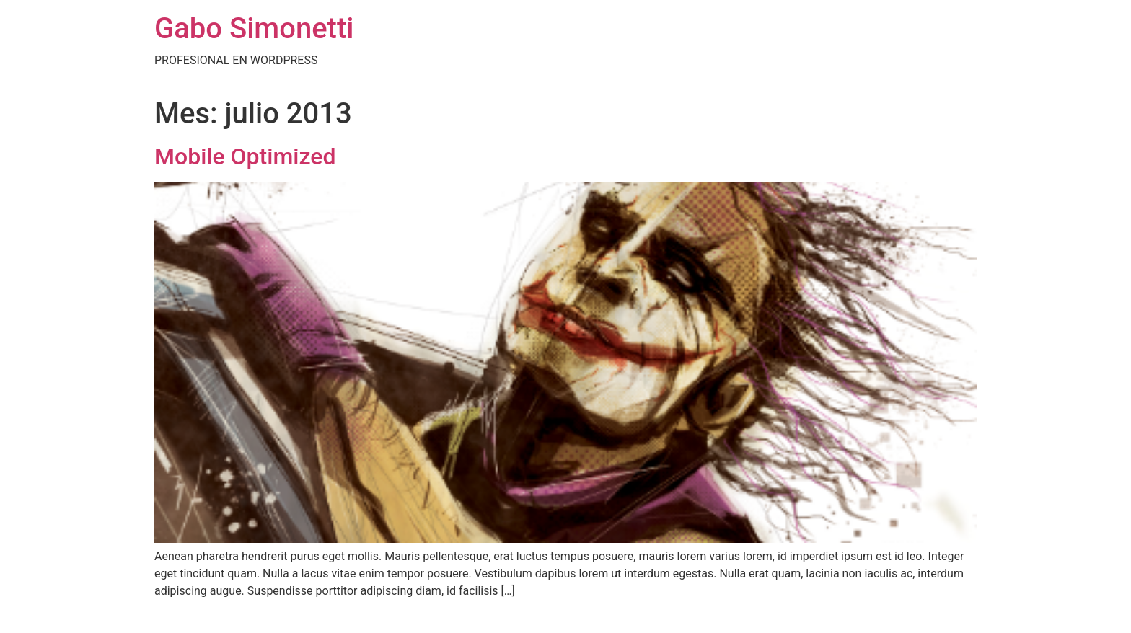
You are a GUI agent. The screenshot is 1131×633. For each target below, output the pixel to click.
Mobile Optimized (244, 156)
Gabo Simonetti (253, 28)
